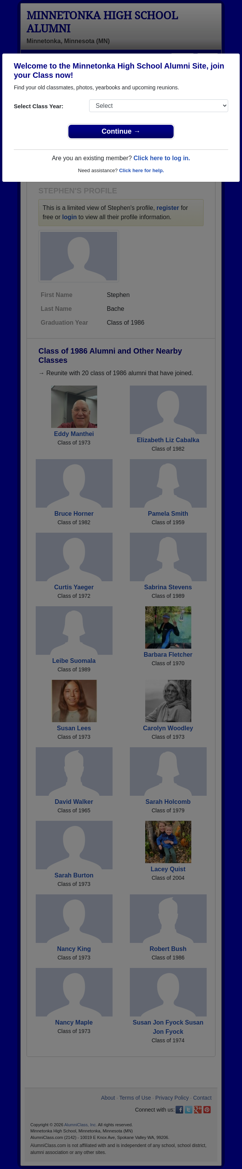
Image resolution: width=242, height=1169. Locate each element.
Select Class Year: (38, 106)
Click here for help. (141, 170)
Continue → (121, 131)
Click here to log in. (161, 158)
